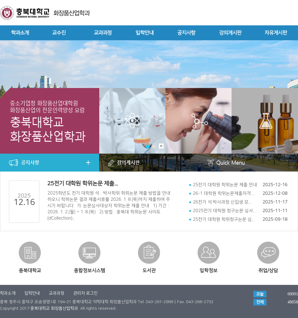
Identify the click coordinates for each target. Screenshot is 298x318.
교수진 (59, 32)
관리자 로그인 (85, 293)
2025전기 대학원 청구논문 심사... (224, 210)
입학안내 (144, 32)
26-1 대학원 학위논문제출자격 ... (224, 193)
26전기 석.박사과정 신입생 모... (222, 202)
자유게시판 (276, 32)
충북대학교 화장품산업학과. (54, 308)
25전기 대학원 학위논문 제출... (82, 183)
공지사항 (186, 32)
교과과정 (103, 32)
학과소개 (20, 32)
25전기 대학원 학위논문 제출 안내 (225, 184)
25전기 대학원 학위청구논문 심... (223, 219)
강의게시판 (230, 32)
